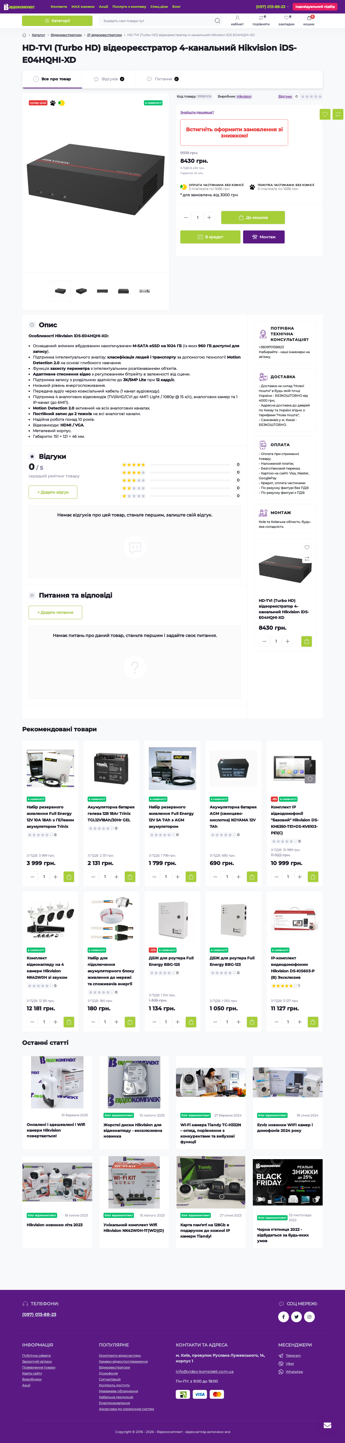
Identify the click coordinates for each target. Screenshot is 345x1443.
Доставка (283, 376)
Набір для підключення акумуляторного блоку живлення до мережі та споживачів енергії (111, 971)
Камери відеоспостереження (123, 1361)
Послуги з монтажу (129, 7)
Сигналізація (109, 1379)
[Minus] (186, 217)
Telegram (293, 1356)
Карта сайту (32, 1373)
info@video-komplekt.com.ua (204, 1371)
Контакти (59, 7)
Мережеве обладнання (118, 1391)
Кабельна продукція (116, 1397)
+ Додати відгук (52, 492)
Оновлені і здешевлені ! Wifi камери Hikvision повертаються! (56, 1130)
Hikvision (244, 96)
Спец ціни (159, 7)
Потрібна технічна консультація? (290, 334)
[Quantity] (197, 218)
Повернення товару (39, 1367)
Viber (290, 1364)
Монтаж (281, 512)
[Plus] (209, 217)
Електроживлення (114, 1403)
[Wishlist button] (325, 114)
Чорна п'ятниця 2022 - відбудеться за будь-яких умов (283, 1235)
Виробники (32, 1379)
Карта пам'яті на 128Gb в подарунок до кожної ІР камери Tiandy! (205, 1230)
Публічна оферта (36, 1356)
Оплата (280, 444)
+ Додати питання (55, 612)
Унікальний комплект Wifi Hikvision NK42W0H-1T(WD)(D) (134, 1227)
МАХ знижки (83, 7)
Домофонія (108, 1373)
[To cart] (306, 641)
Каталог (38, 35)
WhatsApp (294, 1372)
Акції (103, 7)
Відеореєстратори (66, 35)
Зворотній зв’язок (37, 1361)
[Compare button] (338, 114)
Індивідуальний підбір (315, 7)
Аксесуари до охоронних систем (126, 1409)
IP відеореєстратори (104, 35)
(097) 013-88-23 (39, 1314)
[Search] (217, 21)
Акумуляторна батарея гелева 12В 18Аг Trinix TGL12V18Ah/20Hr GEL (111, 813)
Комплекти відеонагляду (120, 1356)
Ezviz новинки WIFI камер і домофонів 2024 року (285, 1127)
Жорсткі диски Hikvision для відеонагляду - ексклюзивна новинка (133, 1130)
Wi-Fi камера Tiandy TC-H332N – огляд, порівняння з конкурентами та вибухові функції (210, 1133)
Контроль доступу (114, 1385)
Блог (176, 7)
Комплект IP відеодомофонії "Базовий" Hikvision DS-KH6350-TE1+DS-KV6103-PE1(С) (294, 820)
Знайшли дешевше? (197, 112)
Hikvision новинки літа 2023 (54, 1224)
